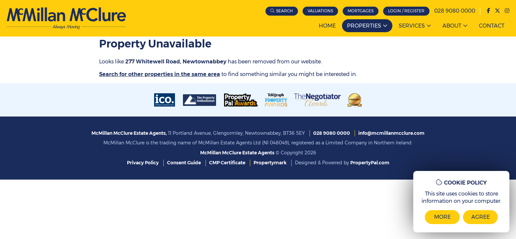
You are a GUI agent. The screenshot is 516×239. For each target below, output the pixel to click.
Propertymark (270, 163)
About (451, 26)
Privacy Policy (143, 163)
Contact (491, 26)
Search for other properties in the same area (159, 74)
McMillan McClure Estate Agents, (129, 133)
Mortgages (360, 10)
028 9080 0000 (454, 11)
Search (284, 10)
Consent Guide (184, 163)
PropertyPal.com (369, 163)
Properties (364, 26)
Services (412, 26)
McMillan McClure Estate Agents (237, 153)
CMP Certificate (227, 163)
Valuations (320, 10)
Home (327, 26)
